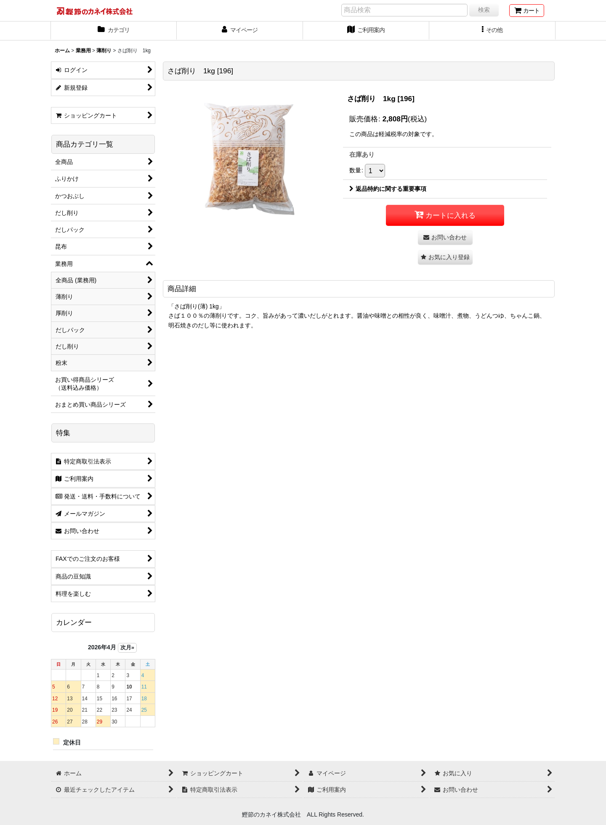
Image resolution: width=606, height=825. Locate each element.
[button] (492, 30)
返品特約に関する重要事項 (387, 188)
